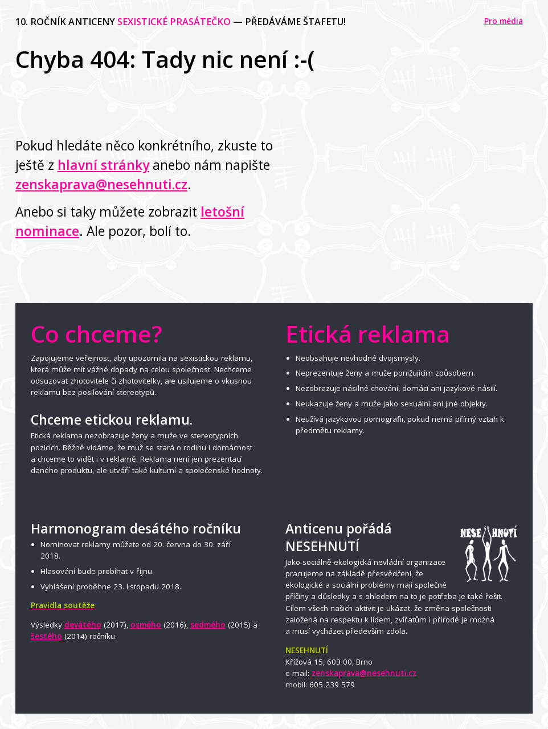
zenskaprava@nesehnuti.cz (101, 184)
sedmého (208, 625)
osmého (145, 625)
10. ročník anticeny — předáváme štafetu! (180, 21)
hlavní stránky (103, 165)
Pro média (503, 21)
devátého (82, 625)
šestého (46, 636)
